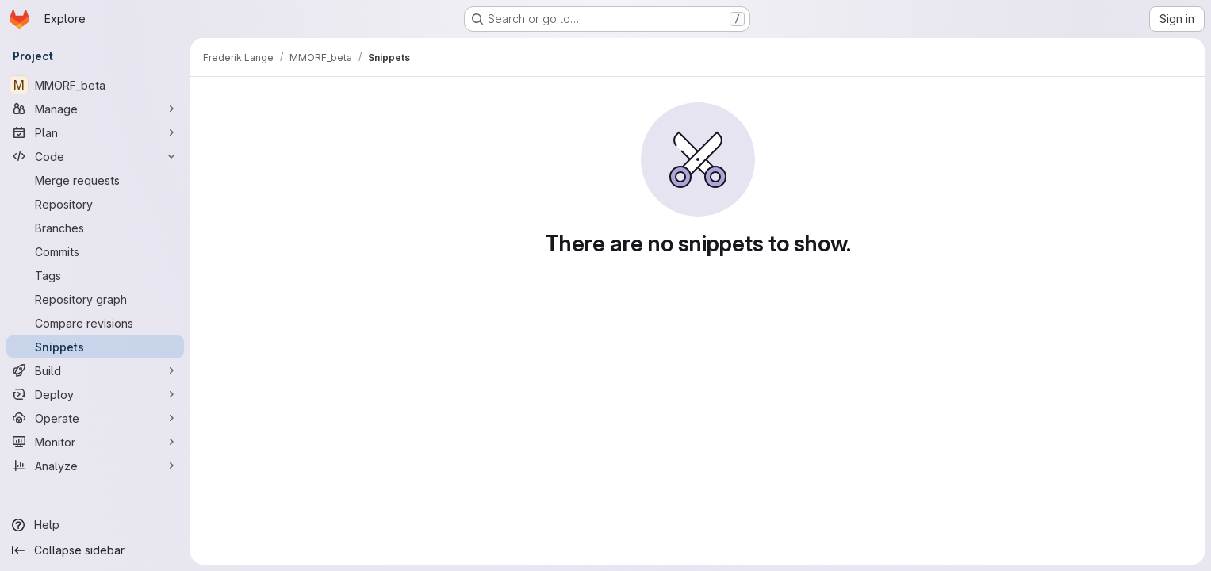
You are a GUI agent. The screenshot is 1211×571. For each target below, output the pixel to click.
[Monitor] (95, 442)
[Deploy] (95, 394)
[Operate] (95, 418)
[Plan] (95, 132)
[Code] (95, 156)
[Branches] (95, 228)
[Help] (95, 525)
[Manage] (95, 109)
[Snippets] (95, 346)
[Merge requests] (95, 180)
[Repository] (95, 204)
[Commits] (95, 251)
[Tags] (95, 275)
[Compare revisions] (95, 323)
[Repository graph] (95, 299)
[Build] (95, 370)
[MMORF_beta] (95, 85)
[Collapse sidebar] (95, 550)
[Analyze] (95, 465)
